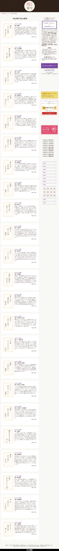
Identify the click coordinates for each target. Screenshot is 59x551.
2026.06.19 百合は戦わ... (48, 150)
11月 (51, 195)
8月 (54, 192)
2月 (48, 188)
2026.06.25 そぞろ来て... (48, 143)
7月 (51, 192)
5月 (44, 192)
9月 (44, 195)
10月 (48, 195)
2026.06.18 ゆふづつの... (48, 152)
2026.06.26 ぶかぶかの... (48, 141)
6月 (48, 192)
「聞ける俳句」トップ (5, 13)
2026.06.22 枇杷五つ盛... (48, 148)
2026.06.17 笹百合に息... (48, 154)
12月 (54, 195)
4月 (54, 188)
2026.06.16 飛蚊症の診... (48, 156)
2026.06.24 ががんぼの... (48, 145)
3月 (51, 188)
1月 (44, 188)
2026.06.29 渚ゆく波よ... (48, 139)
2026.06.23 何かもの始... (48, 147)
